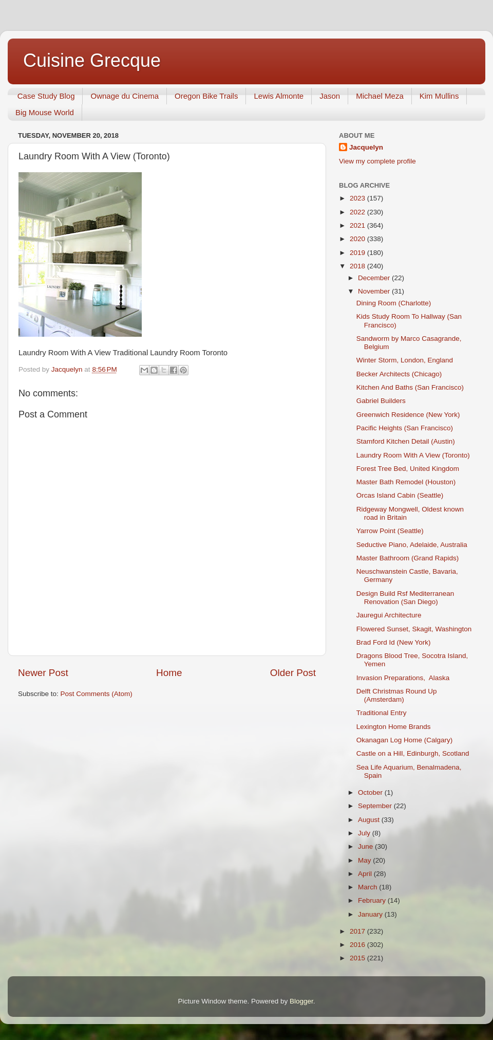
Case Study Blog (46, 96)
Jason (329, 96)
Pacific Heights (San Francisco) (404, 428)
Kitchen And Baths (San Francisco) (410, 387)
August (370, 820)
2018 (358, 266)
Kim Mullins (439, 96)
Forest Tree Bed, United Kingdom (407, 468)
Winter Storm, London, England (404, 360)
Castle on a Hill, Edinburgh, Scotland (412, 753)
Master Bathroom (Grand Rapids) (407, 558)
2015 (358, 958)
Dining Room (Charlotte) (393, 303)
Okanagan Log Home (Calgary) (404, 740)
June (366, 846)
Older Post (293, 672)
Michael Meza (380, 96)
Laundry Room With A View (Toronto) (413, 455)
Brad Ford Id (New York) (393, 642)
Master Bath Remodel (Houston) (406, 482)
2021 (358, 225)
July (365, 833)
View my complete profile (377, 161)
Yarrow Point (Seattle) (390, 531)
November (375, 291)
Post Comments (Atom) (96, 694)
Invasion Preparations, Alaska (403, 678)
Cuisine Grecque (92, 60)
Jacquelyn (366, 147)
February (373, 900)
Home (169, 672)
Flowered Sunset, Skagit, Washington (414, 629)
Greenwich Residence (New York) (408, 414)
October (371, 792)
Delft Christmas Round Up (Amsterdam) (396, 695)
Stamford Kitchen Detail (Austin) (405, 441)
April (366, 874)
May (365, 860)
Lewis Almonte (279, 96)
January (371, 914)
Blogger (301, 1001)
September (376, 806)
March (368, 887)
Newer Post (43, 672)
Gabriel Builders (381, 401)
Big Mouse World (44, 112)
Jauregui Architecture (389, 615)
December (375, 278)
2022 (358, 212)
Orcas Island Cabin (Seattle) (400, 495)
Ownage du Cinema (124, 96)
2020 (358, 239)
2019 (358, 253)
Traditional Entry (381, 713)
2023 (358, 198)
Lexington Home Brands (393, 727)
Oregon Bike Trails (206, 96)
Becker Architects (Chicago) (399, 374)
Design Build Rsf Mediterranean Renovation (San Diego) (405, 598)
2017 (358, 931)
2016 (358, 944)
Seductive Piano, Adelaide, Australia (411, 545)
